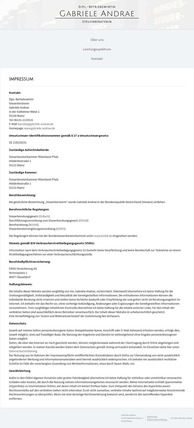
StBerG (44, 216)
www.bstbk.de (103, 236)
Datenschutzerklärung (23, 351)
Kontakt (97, 59)
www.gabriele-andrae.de (39, 128)
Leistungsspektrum (97, 49)
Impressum (152, 416)
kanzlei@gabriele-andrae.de (35, 124)
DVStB (83, 220)
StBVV (61, 229)
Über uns (97, 40)
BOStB (33, 224)
